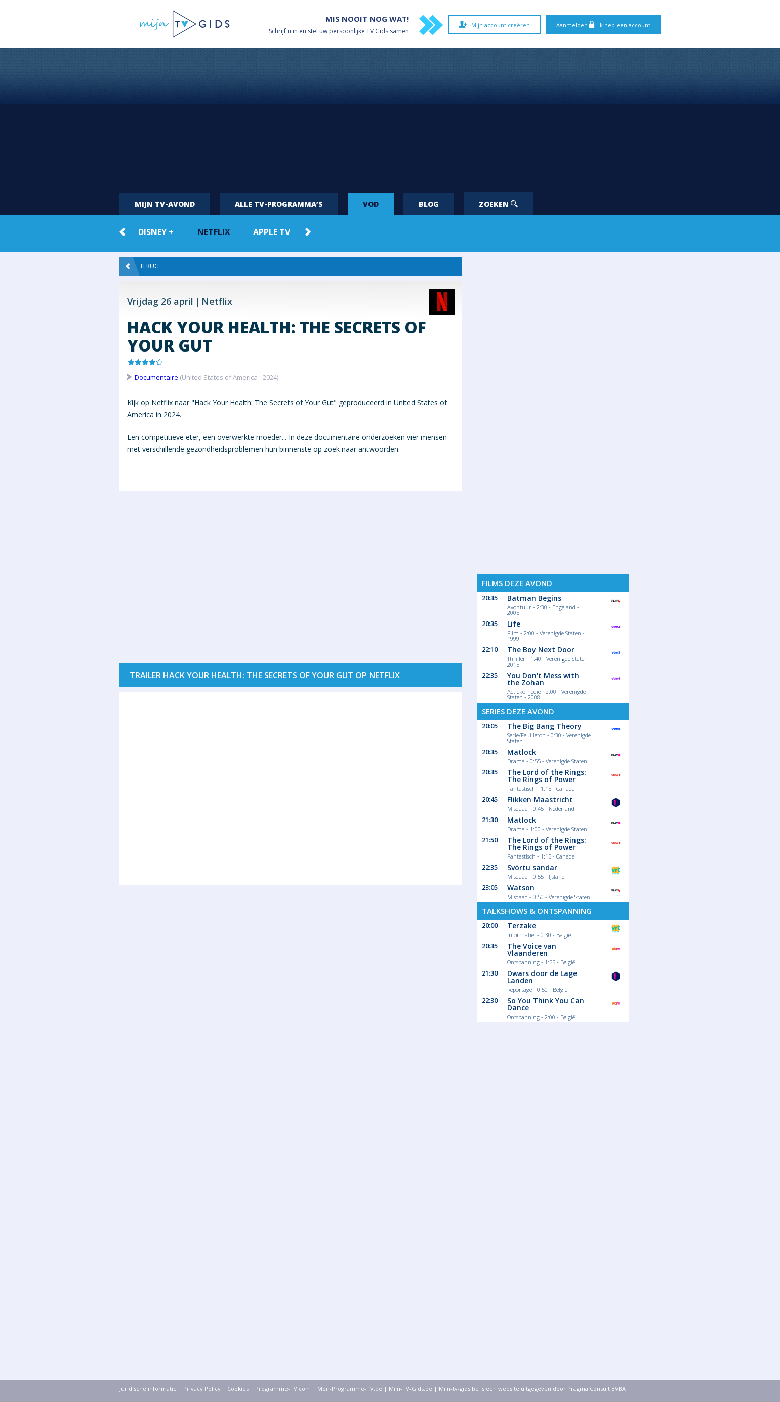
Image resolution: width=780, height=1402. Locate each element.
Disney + (156, 232)
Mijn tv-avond (165, 204)
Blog (429, 204)
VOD (371, 204)
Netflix (213, 232)
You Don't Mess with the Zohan (543, 679)
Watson (521, 887)
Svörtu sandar (532, 867)
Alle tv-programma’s (279, 204)
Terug (142, 266)
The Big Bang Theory (544, 726)
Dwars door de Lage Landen (542, 976)
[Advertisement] (390, 116)
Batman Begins (534, 598)
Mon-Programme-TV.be (349, 1388)
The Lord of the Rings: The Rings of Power (546, 775)
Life (513, 624)
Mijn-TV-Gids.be (410, 1388)
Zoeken (498, 204)
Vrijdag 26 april (160, 301)
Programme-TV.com (283, 1388)
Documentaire (156, 377)
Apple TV (271, 232)
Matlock (521, 752)
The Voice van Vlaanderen (531, 949)
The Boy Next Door (540, 649)
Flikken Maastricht (540, 799)
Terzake (521, 925)
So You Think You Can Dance (545, 1004)
